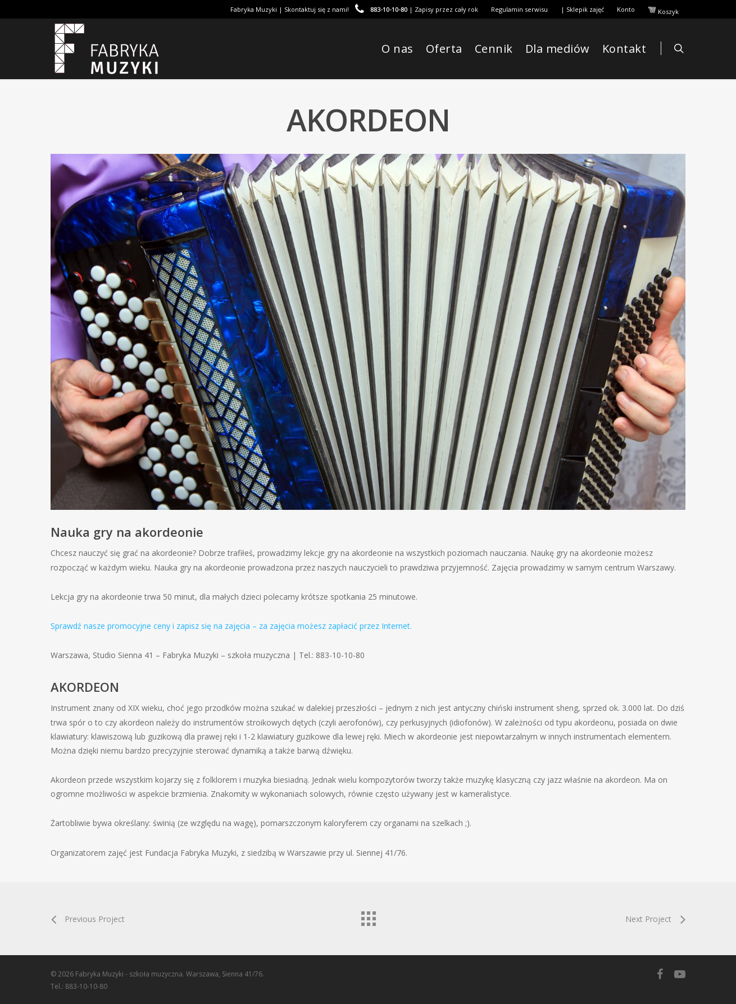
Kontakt (624, 48)
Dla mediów (557, 48)
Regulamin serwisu (519, 9)
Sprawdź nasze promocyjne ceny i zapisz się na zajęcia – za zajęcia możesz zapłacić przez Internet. (231, 625)
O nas (397, 48)
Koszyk (663, 11)
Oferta (444, 48)
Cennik (494, 48)
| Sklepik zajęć (582, 9)
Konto (626, 9)
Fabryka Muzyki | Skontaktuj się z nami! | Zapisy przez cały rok (354, 9)
